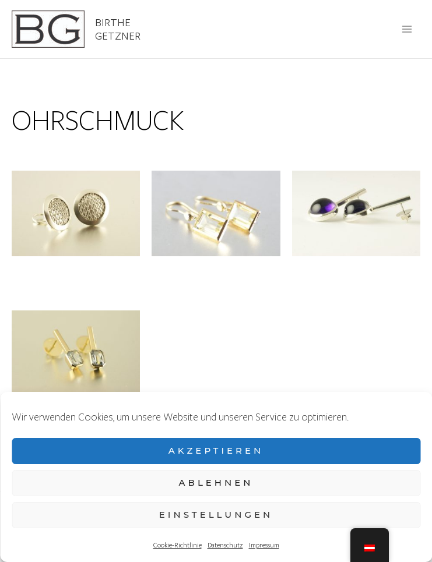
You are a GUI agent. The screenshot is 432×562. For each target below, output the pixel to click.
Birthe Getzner (118, 29)
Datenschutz (225, 544)
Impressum (264, 544)
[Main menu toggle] (407, 29)
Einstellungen (216, 514)
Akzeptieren (216, 450)
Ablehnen (216, 482)
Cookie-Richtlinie (177, 544)
